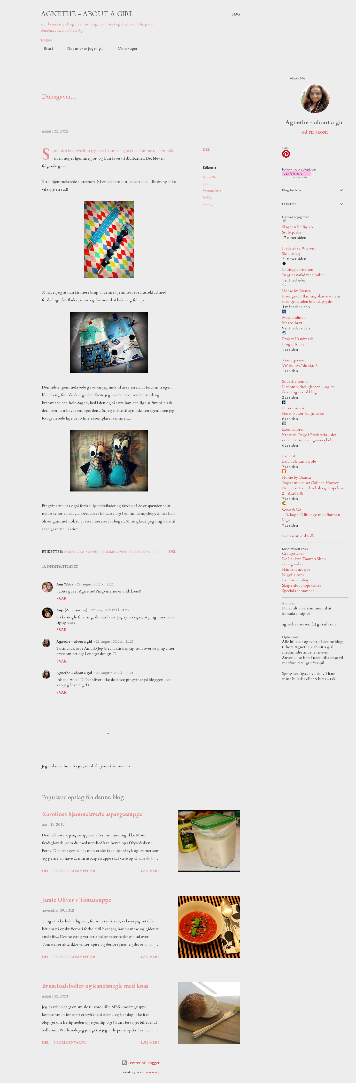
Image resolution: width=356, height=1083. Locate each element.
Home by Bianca (296, 291)
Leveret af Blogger (141, 1062)
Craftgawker (293, 553)
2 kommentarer (70, 1042)
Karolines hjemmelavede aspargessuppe (92, 814)
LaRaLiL (289, 456)
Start (45, 48)
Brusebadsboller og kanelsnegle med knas (95, 986)
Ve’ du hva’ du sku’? (299, 365)
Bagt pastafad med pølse (303, 275)
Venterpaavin (294, 360)
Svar (61, 598)
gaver (206, 184)
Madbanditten (294, 317)
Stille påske (291, 232)
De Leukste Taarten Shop (304, 558)
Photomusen (293, 408)
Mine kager (125, 48)
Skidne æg (291, 253)
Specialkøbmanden (298, 590)
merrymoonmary (150, 1072)
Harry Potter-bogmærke (303, 413)
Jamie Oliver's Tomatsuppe (76, 900)
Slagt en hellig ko (297, 227)
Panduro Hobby (295, 580)
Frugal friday (293, 344)
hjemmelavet (212, 190)
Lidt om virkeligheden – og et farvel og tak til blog (308, 389)
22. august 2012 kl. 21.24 (114, 673)
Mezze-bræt (292, 323)
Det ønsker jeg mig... (82, 48)
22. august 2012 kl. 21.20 (95, 584)
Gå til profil (315, 132)
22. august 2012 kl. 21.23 (110, 610)
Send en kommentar (74, 871)
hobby (207, 197)
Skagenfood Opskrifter (301, 585)
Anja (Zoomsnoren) (71, 610)
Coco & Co (291, 509)
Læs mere (150, 871)
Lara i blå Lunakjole (299, 461)
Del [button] (206, 149)
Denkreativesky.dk (298, 536)
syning (207, 204)
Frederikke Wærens (299, 248)
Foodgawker (293, 564)
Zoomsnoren (293, 429)
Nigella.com (293, 574)
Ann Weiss (64, 584)
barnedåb (209, 177)
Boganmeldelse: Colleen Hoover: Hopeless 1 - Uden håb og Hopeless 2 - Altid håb (312, 488)
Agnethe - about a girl (87, 14)
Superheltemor (295, 381)
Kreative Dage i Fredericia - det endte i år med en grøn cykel (309, 437)
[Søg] (236, 14)
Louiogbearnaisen (297, 269)
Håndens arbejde (296, 569)
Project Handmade (298, 339)
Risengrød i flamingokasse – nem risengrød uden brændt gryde (311, 299)
